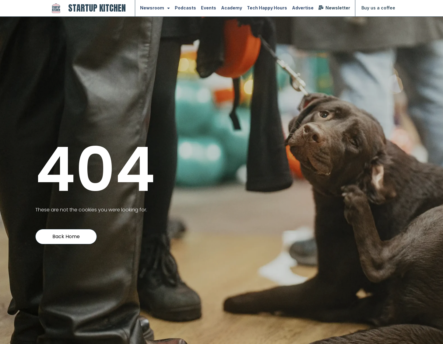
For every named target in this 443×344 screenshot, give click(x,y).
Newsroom (155, 8)
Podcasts (185, 7)
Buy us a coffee (378, 7)
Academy (231, 7)
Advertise (303, 7)
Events (208, 7)
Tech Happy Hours (267, 7)
